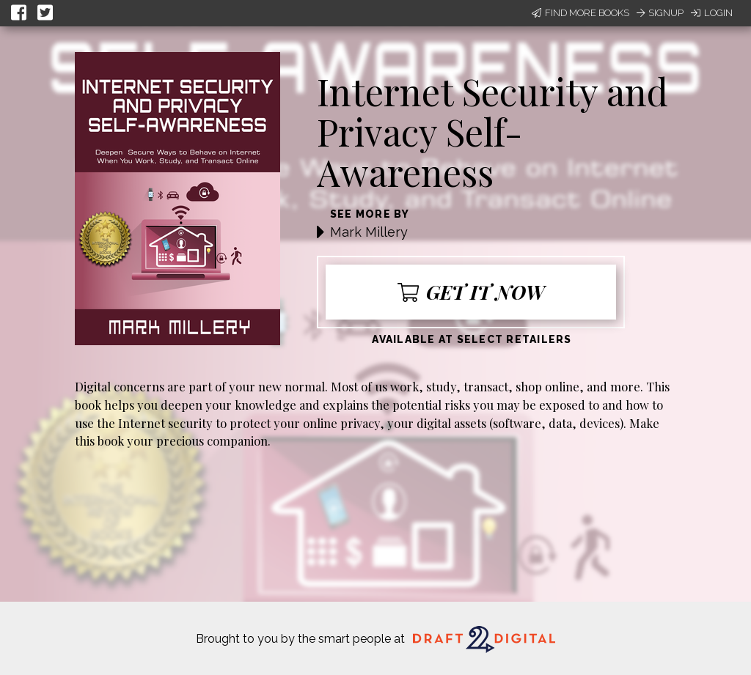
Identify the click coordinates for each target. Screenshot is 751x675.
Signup (660, 12)
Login (712, 12)
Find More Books (580, 12)
